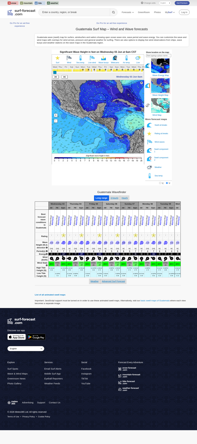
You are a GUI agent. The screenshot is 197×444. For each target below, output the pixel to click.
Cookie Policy (44, 416)
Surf (57, 63)
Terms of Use (13, 416)
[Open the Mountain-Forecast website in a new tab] (26, 3)
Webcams (115, 63)
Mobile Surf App (52, 373)
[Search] (113, 12)
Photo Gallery (14, 383)
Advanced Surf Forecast (113, 281)
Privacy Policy (28, 416)
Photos (157, 12)
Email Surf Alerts (52, 368)
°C (163, 183)
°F (169, 183)
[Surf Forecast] (21, 12)
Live (138, 63)
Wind (69, 63)
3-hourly (115, 198)
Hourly (125, 198)
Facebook (86, 368)
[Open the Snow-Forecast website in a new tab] (12, 3)
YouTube (85, 383)
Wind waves (156, 142)
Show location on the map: (158, 52)
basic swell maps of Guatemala (155, 300)
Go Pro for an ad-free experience (111, 23)
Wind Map (157, 115)
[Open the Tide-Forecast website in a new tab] (39, 3)
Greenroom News (16, 378)
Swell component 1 (157, 150)
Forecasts (128, 12)
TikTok (84, 378)
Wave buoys (103, 63)
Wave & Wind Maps (17, 373)
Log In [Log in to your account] (184, 12)
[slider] (54, 72)
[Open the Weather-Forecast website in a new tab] (53, 3)
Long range (101, 198)
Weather (154, 167)
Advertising (27, 402)
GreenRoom (144, 12)
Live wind (92, 63)
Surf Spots (12, 368)
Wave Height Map (160, 95)
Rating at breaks (158, 133)
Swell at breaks (157, 125)
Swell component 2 (157, 159)
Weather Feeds (52, 383)
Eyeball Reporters (53, 378)
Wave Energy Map (161, 75)
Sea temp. (80, 63)
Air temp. (126, 63)
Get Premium (182, 3)
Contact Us (54, 402)
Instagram (86, 373)
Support (41, 402)
